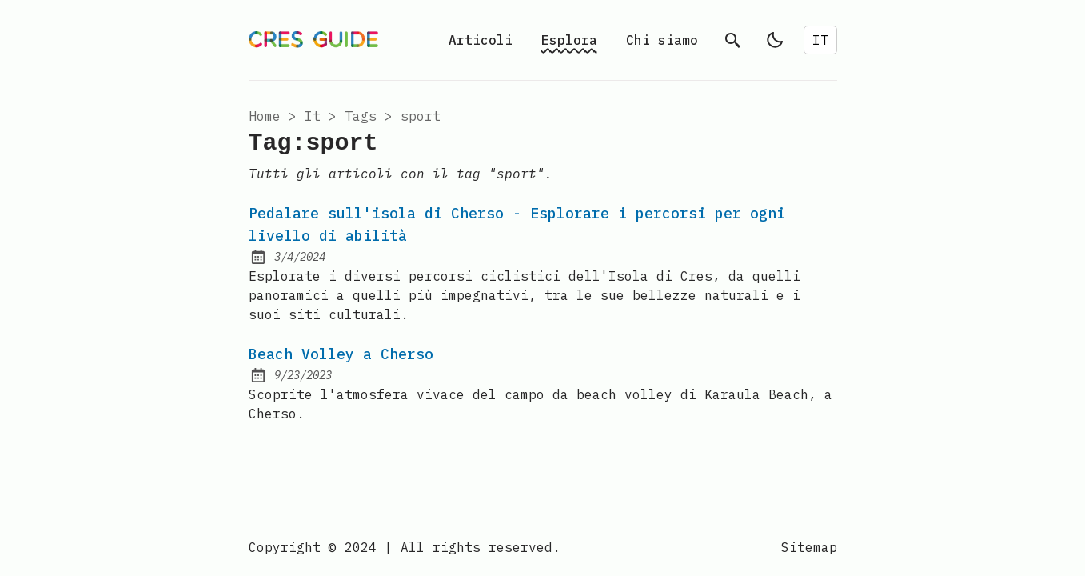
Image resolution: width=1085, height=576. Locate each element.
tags (361, 116)
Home (265, 116)
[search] (733, 40)
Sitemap (809, 547)
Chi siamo (662, 40)
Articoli (481, 40)
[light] (775, 40)
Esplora (569, 40)
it (313, 116)
